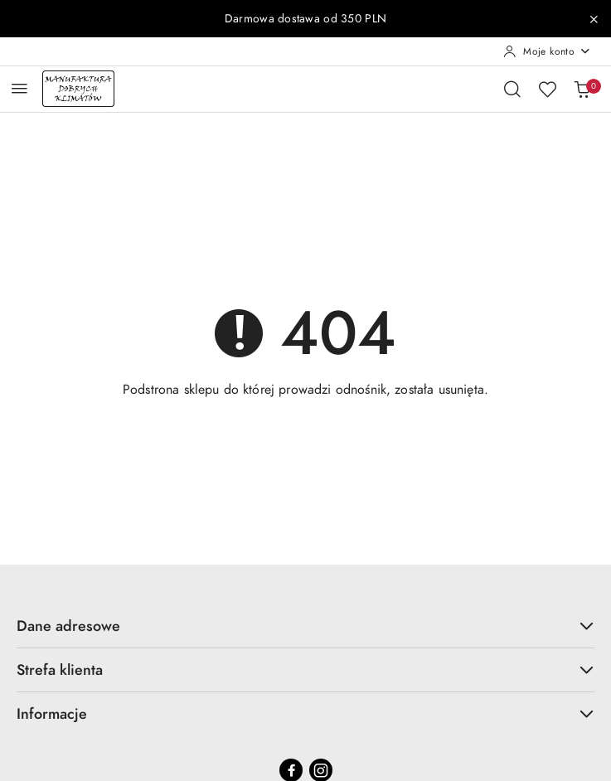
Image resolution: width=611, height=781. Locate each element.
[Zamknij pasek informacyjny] (593, 19)
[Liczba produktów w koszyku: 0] (582, 88)
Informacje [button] (305, 713)
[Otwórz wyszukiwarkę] (512, 88)
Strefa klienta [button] (305, 669)
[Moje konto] (547, 51)
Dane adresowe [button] (305, 625)
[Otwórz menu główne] (19, 88)
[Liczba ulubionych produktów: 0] (547, 88)
